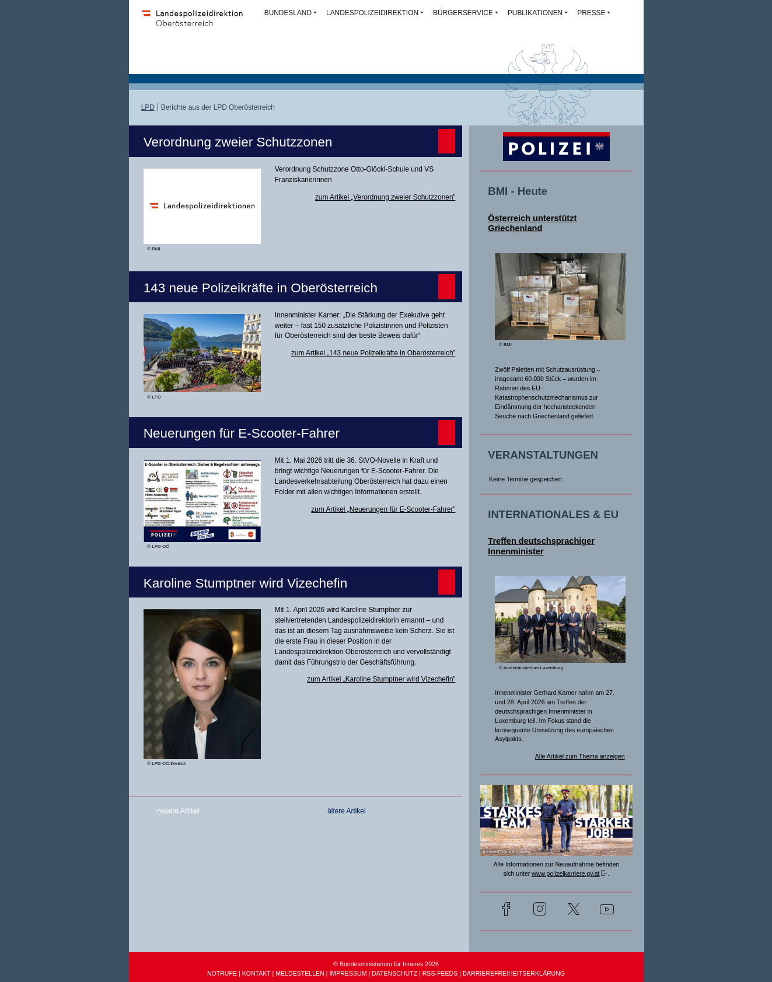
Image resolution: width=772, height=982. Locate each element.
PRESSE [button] (591, 13)
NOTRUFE (222, 973)
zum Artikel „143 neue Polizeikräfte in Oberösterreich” (373, 353)
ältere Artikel (346, 811)
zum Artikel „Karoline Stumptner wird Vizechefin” (381, 679)
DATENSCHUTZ (394, 973)
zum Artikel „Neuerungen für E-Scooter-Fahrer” (383, 509)
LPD (148, 107)
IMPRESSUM (347, 973)
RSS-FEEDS (440, 973)
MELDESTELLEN (299, 973)
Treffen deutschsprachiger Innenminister (541, 545)
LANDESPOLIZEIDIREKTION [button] (372, 13)
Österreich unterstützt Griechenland (532, 223)
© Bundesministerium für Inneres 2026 (386, 963)
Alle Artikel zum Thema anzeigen (580, 756)
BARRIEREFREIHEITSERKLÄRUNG (514, 973)
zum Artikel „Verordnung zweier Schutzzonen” (385, 197)
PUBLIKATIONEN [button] (535, 13)
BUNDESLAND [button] (288, 13)
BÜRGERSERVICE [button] (463, 13)
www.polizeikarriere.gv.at (565, 873)
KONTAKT (256, 973)
